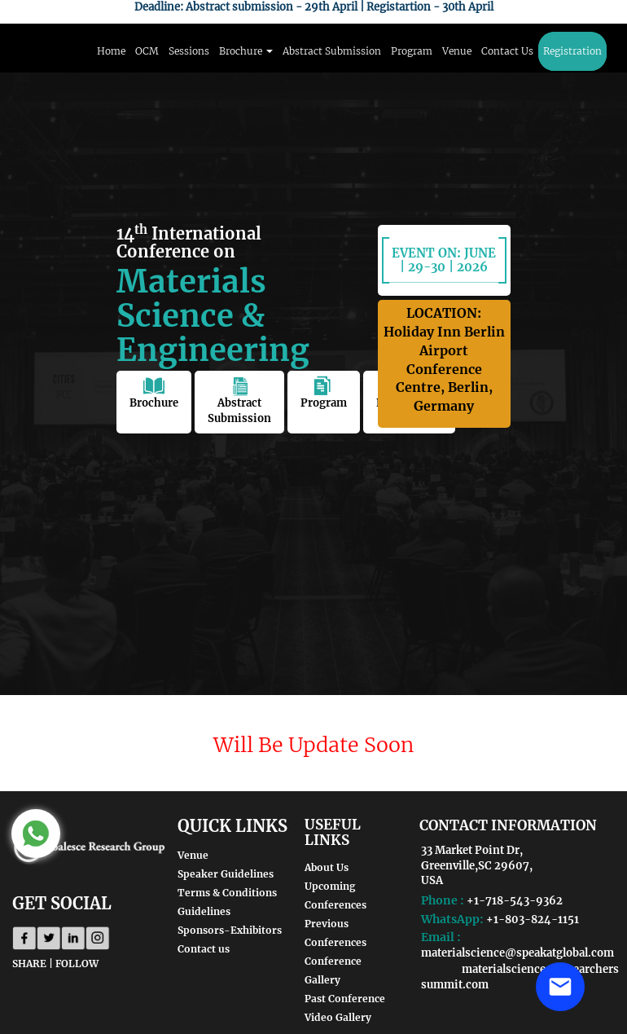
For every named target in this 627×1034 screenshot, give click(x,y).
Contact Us (507, 51)
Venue (456, 51)
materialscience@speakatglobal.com (517, 953)
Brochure (153, 393)
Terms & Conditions (227, 893)
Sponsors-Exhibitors (230, 930)
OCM (147, 51)
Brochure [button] (246, 51)
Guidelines (204, 911)
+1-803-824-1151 (532, 919)
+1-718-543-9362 (515, 901)
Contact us (204, 949)
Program (411, 51)
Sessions (189, 51)
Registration (572, 51)
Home (111, 51)
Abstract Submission (332, 51)
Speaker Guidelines (226, 874)
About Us (327, 867)
